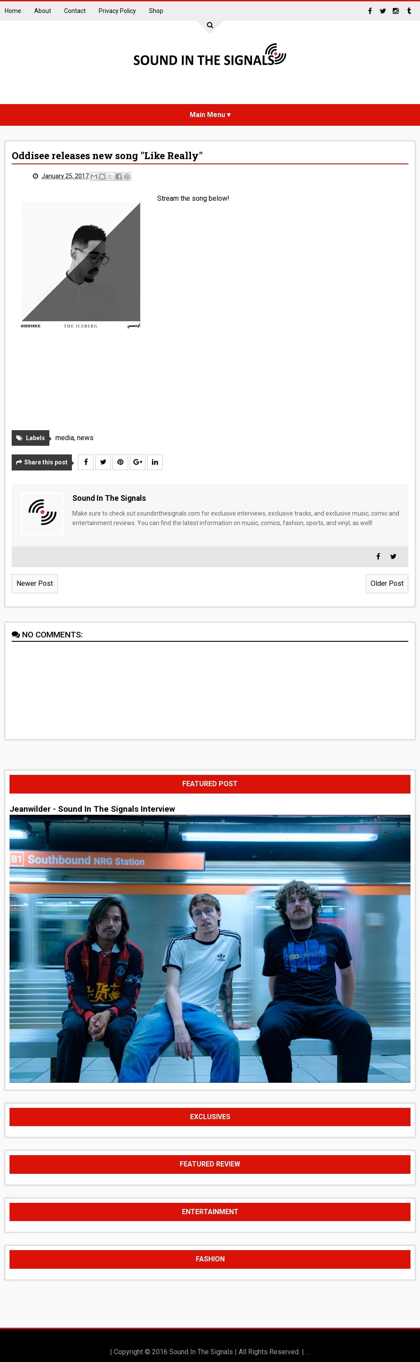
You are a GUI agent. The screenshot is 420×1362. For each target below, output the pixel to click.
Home (13, 10)
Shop (156, 10)
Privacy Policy (117, 10)
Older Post (387, 583)
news (85, 438)
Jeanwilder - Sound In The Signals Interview (92, 809)
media (64, 438)
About (42, 10)
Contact (75, 10)
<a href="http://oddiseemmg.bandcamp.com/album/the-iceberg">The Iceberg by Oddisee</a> (233, 318)
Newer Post (34, 583)
